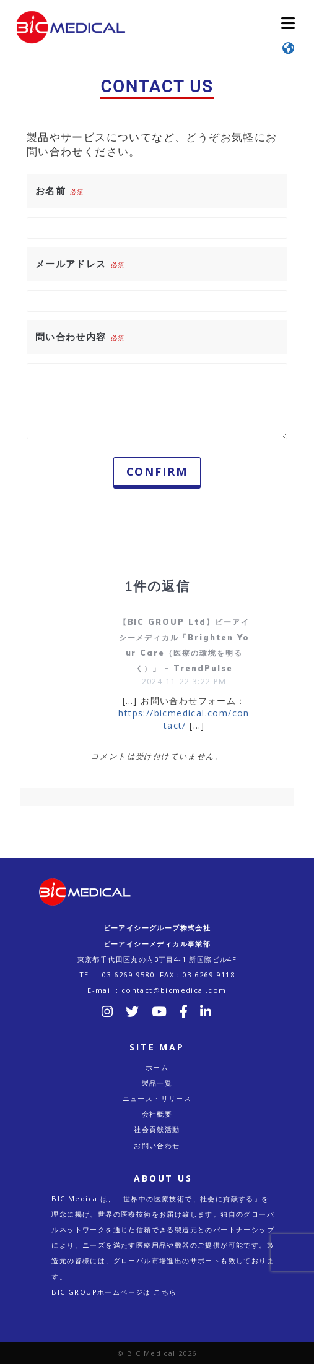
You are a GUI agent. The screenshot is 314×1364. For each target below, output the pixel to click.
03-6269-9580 (128, 974)
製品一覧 (157, 1082)
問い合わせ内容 (80, 336)
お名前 (59, 190)
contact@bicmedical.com (174, 990)
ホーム (157, 1067)
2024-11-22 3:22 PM (184, 681)
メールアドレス (80, 263)
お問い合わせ (157, 1145)
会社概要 (157, 1113)
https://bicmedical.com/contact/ (183, 719)
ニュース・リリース (157, 1098)
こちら (165, 1292)
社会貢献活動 (157, 1129)
